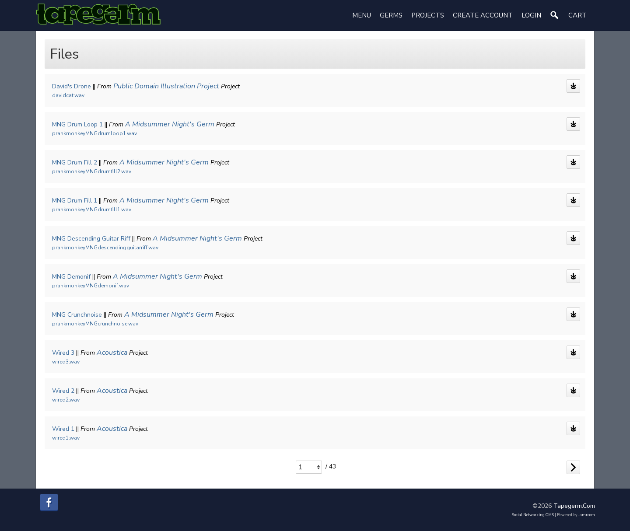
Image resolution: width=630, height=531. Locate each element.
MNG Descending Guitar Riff (91, 238)
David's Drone (71, 86)
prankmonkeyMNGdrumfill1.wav (91, 209)
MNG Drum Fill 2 (74, 162)
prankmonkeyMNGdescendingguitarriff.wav (105, 247)
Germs (391, 15)
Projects (427, 15)
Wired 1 (63, 429)
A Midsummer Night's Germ (169, 124)
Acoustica (112, 352)
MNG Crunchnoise (77, 315)
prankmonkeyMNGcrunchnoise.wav (95, 323)
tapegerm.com (574, 504)
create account (483, 15)
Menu (361, 15)
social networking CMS (533, 513)
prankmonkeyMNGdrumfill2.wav (91, 171)
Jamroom (586, 513)
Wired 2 (63, 391)
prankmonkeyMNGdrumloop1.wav (94, 133)
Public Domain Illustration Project (166, 86)
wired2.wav (66, 399)
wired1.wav (66, 437)
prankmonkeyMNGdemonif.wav (90, 285)
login (531, 15)
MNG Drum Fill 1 (74, 200)
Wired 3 (63, 353)
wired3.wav (66, 361)
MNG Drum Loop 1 (77, 124)
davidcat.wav (68, 95)
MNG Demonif (71, 276)
